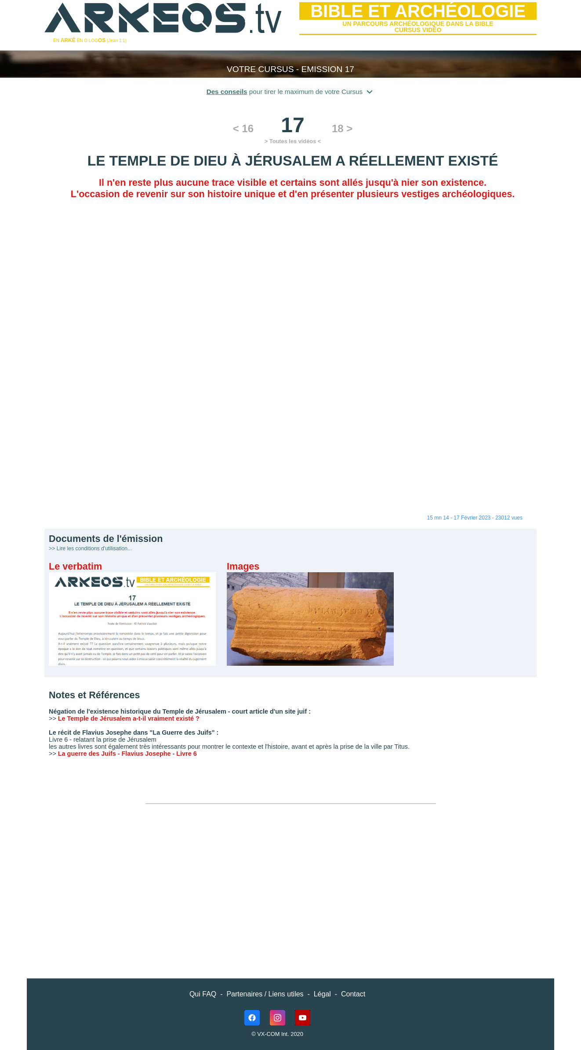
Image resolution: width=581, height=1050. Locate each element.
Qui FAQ (202, 994)
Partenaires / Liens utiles (264, 994)
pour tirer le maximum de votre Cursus (291, 91)
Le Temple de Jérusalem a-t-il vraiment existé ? (129, 718)
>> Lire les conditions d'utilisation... (90, 548)
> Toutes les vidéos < (293, 141)
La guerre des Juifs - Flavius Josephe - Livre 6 (127, 753)
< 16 (243, 128)
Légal (322, 994)
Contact (353, 994)
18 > (342, 128)
